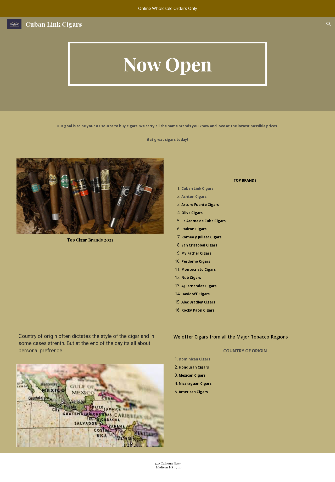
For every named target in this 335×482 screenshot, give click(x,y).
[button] (328, 24)
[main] (167, 64)
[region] (167, 8)
